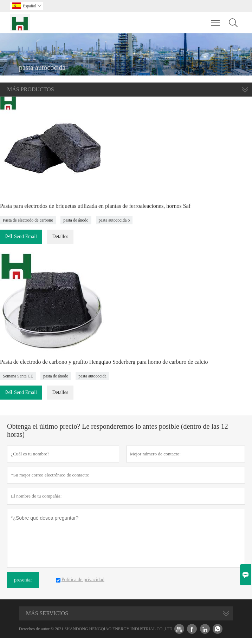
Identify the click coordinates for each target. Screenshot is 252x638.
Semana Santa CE (18, 376)
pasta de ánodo (75, 220)
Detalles (60, 236)
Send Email (21, 235)
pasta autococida (92, 376)
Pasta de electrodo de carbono (28, 220)
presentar (23, 580)
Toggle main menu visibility (216, 19)
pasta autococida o (114, 220)
